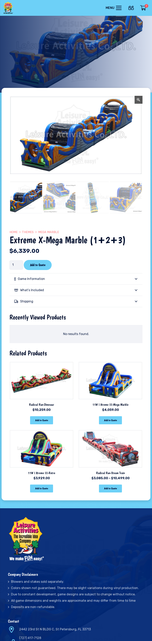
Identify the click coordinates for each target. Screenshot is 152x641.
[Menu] (113, 8)
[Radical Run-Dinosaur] (42, 363)
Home (14, 232)
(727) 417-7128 (30, 638)
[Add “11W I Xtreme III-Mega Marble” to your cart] (110, 420)
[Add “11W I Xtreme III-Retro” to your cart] (41, 489)
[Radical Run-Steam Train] (110, 432)
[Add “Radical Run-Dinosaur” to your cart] (41, 420)
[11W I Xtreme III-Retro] (42, 432)
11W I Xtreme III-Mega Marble (110, 405)
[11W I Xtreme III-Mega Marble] (110, 363)
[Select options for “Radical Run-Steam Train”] (110, 489)
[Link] (8, 8)
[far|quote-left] (132, 7)
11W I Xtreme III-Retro (41, 473)
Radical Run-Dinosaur (41, 405)
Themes (28, 232)
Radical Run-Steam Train (110, 473)
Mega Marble (48, 232)
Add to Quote (37, 265)
